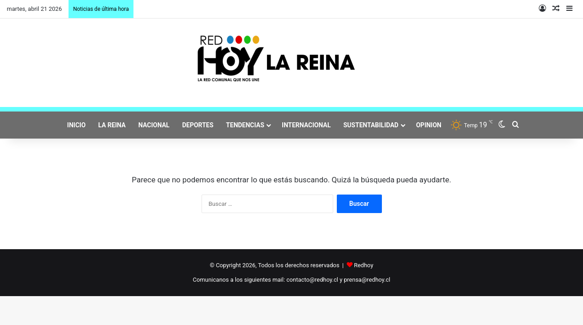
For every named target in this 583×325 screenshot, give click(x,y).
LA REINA (112, 125)
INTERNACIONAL (306, 125)
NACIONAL (154, 125)
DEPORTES (197, 125)
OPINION (428, 125)
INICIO (76, 125)
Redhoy (363, 265)
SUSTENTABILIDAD (371, 125)
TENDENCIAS (245, 125)
